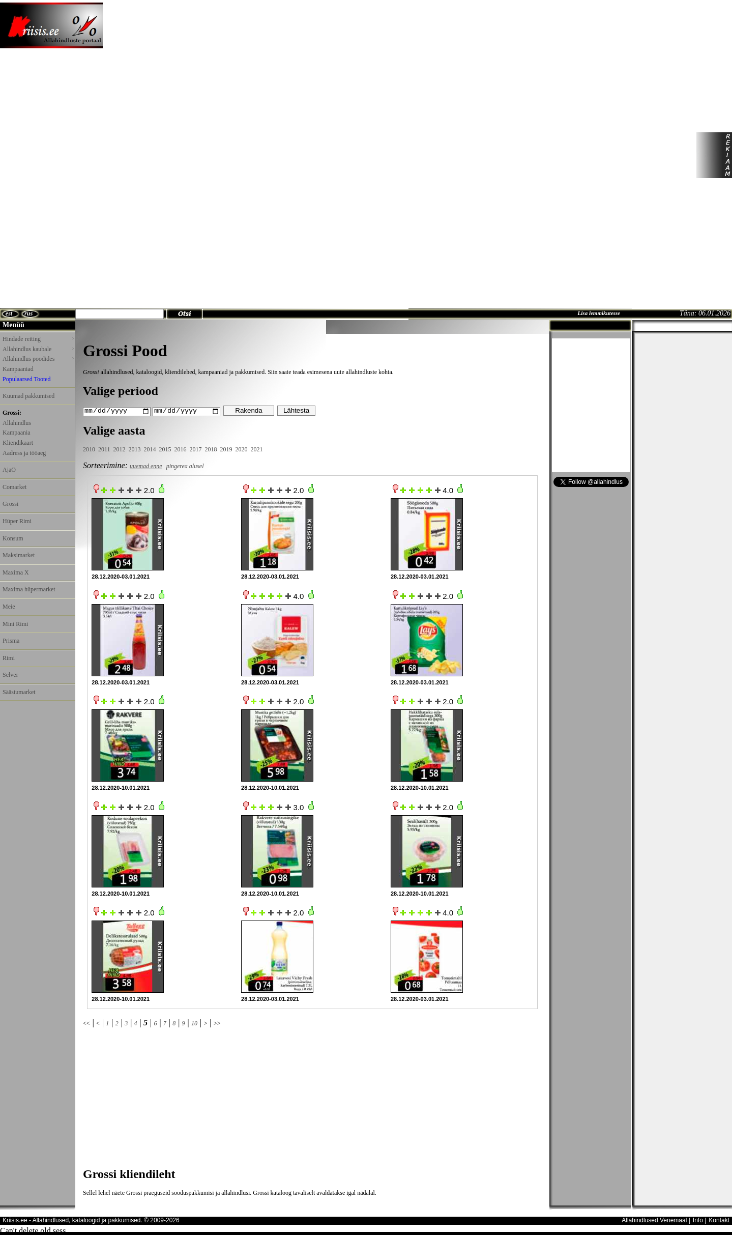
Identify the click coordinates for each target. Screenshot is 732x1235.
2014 (150, 448)
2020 (242, 448)
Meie (9, 606)
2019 (226, 448)
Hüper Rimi (17, 521)
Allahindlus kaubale (38, 349)
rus (28, 313)
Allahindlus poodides (38, 358)
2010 (89, 448)
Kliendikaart (18, 442)
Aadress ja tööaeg (24, 452)
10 (194, 1023)
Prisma (11, 640)
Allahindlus (17, 422)
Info (698, 1219)
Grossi (10, 503)
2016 (180, 448)
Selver (10, 674)
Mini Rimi (15, 623)
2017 (196, 448)
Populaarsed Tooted (27, 379)
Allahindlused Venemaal (654, 1219)
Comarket (14, 487)
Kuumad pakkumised (28, 395)
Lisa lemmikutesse (599, 313)
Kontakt (719, 1219)
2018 (211, 448)
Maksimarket (19, 555)
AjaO (9, 469)
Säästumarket (19, 692)
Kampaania (17, 432)
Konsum (13, 538)
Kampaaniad (18, 368)
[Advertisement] (358, 155)
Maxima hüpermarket (29, 589)
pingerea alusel (185, 466)
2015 (165, 448)
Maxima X (16, 572)
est (9, 313)
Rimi (9, 658)
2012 (119, 448)
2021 (257, 448)
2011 (104, 448)
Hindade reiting (38, 338)
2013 (135, 448)
